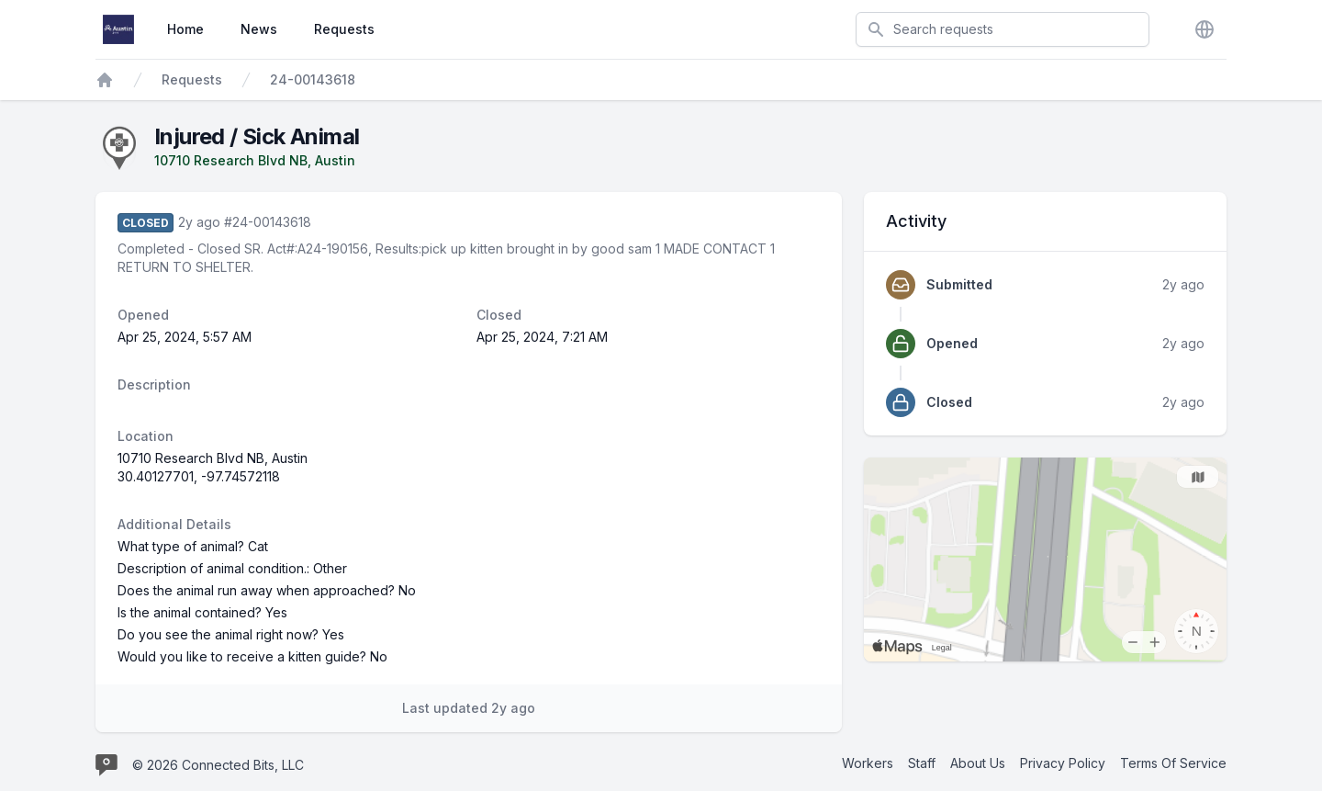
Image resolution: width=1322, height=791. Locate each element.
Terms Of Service (1173, 763)
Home (185, 29)
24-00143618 (312, 79)
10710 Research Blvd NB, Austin (254, 160)
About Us (977, 763)
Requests (344, 29)
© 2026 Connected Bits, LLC (218, 765)
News (259, 29)
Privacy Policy (1062, 763)
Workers (867, 763)
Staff (921, 763)
